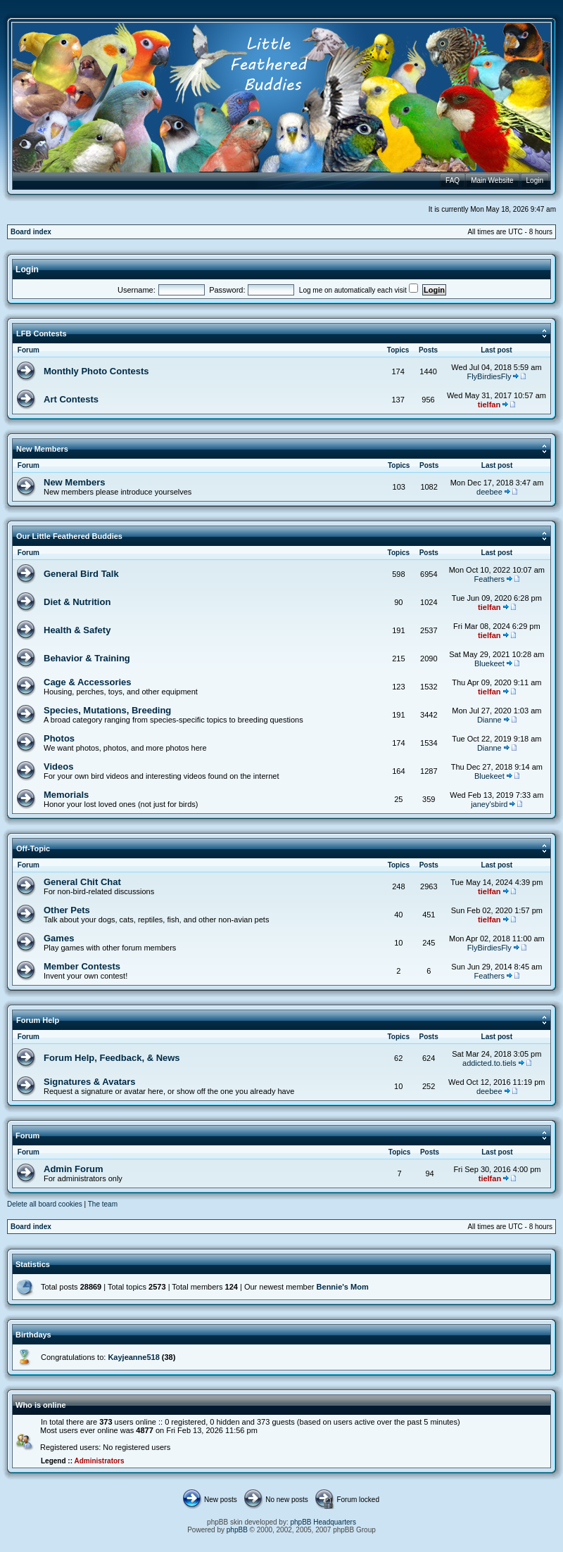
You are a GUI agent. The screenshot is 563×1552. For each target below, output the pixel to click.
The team (103, 1204)
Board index (31, 232)
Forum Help (37, 1020)
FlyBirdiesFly (489, 376)
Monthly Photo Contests (96, 371)
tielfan (489, 404)
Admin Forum (73, 1169)
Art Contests (71, 399)
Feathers (489, 579)
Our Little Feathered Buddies (69, 536)
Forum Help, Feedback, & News (112, 1057)
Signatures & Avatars (90, 1081)
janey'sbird (489, 804)
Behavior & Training (87, 658)
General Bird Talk (81, 573)
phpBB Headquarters (323, 1522)
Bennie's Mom (343, 1287)
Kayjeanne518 (133, 1357)
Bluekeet (489, 663)
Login (27, 269)
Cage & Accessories (88, 682)
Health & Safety (77, 630)
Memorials (66, 794)
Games (59, 938)
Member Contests (82, 966)
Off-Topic (33, 848)
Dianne (489, 719)
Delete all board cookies (44, 1204)
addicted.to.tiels (489, 1063)
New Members (42, 449)
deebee (489, 492)
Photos (59, 738)
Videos (58, 766)
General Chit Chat (82, 882)
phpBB (237, 1530)
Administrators (99, 1461)
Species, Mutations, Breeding (107, 710)
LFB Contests (41, 333)
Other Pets (67, 910)
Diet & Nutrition (77, 602)
